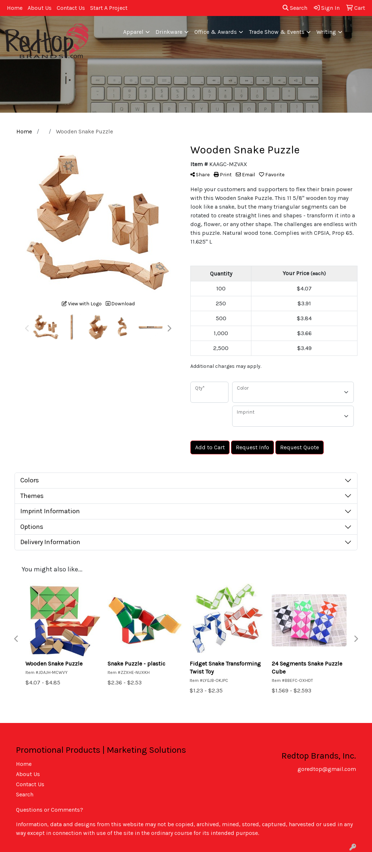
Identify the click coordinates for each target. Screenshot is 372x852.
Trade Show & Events (276, 31)
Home (15, 7)
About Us (40, 7)
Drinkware (168, 31)
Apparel (133, 31)
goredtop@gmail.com (327, 768)
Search (295, 7)
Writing (326, 31)
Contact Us (71, 7)
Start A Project (109, 7)
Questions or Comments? (49, 809)
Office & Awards (215, 31)
